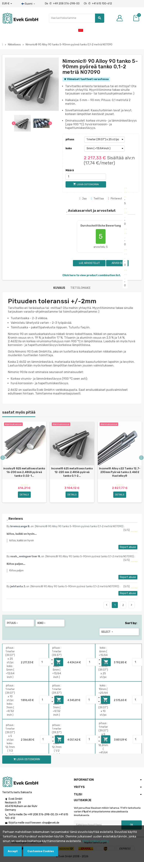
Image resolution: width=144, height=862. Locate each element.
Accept (13, 851)
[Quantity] (44, 662)
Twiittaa (97, 198)
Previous (106, 605)
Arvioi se (117, 263)
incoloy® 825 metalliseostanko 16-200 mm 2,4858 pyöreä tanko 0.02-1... (24, 472)
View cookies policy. (95, 841)
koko (69, 148)
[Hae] (76, 18)
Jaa (83, 198)
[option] (24, 462)
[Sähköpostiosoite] (97, 825)
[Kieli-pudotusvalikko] (28, 4)
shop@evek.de (50, 822)
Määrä (70, 170)
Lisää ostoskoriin (26, 759)
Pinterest (115, 198)
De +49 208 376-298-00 (62, 3)
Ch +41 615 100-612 (98, 3)
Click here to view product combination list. (91, 275)
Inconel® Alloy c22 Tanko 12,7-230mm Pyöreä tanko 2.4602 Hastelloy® (119, 472)
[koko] (104, 148)
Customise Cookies (40, 851)
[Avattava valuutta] (7, 3)
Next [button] (141, 457)
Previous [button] (2, 457)
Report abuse (128, 547)
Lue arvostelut (89, 263)
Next (131, 605)
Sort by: (131, 623)
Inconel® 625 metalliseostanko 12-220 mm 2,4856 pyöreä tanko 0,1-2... (72, 472)
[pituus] (104, 139)
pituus (70, 139)
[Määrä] (86, 177)
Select (107, 631)
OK (131, 824)
